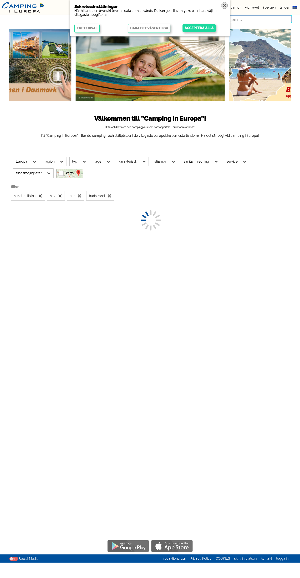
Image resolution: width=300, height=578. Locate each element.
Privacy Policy (200, 574)
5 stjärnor (233, 7)
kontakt (266, 574)
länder (285, 7)
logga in (282, 574)
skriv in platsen (245, 574)
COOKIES (223, 574)
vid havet (252, 7)
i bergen (269, 7)
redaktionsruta (174, 574)
